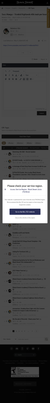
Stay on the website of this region (25, 217)
